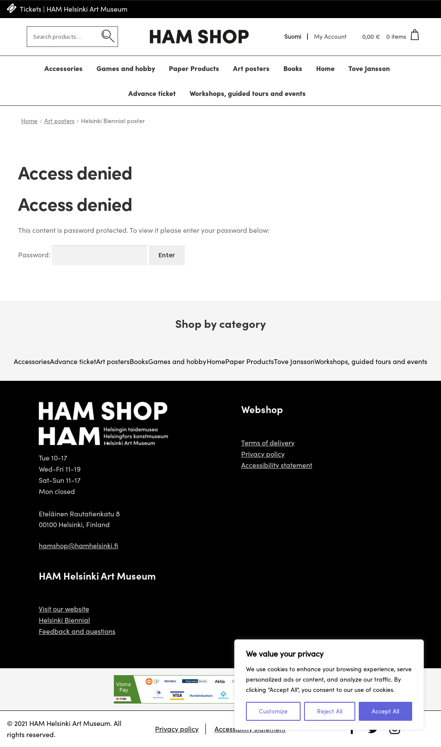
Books (139, 361)
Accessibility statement (276, 464)
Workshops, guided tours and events (370, 361)
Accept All (385, 711)
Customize (273, 711)
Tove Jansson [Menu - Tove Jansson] (369, 68)
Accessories (32, 361)
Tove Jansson (294, 361)
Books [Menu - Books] (292, 68)
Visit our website (64, 608)
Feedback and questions (77, 631)
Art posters (59, 121)
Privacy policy (263, 453)
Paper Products (249, 361)
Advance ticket (73, 361)
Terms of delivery (268, 442)
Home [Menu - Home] (325, 68)
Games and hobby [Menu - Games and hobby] (125, 68)
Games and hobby (177, 361)
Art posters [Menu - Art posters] (251, 68)
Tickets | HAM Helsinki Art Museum (73, 8)
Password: (82, 254)
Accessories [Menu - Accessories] (63, 68)
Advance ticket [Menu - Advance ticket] (152, 93)
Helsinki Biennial (64, 619)
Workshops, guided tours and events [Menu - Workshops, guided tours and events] (247, 93)
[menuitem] (293, 37)
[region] (329, 684)
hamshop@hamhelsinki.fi (78, 545)
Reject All (329, 711)
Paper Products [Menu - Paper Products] (194, 68)
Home (29, 121)
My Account (330, 37)
